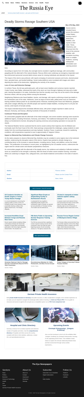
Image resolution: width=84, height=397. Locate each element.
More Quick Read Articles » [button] (42, 235)
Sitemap (25, 381)
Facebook (65, 375)
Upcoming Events (61, 325)
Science (31, 2)
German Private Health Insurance (42, 294)
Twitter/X (65, 372)
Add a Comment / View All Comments (42, 188)
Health (41, 2)
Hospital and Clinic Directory (22, 325)
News (12, 2)
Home (7, 2)
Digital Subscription (48, 375)
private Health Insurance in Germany (20, 297)
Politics (18, 2)
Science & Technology (8, 379)
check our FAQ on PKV (57, 299)
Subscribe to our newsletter (50, 372)
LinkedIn (65, 377)
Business (24, 2)
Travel (47, 2)
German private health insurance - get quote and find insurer (23, 13)
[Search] (3, 3)
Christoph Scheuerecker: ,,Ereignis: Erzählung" (61, 329)
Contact (25, 375)
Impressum (26, 377)
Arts (36, 2)
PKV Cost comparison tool (57, 302)
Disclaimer (25, 379)
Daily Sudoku (46, 379)
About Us (25, 372)
